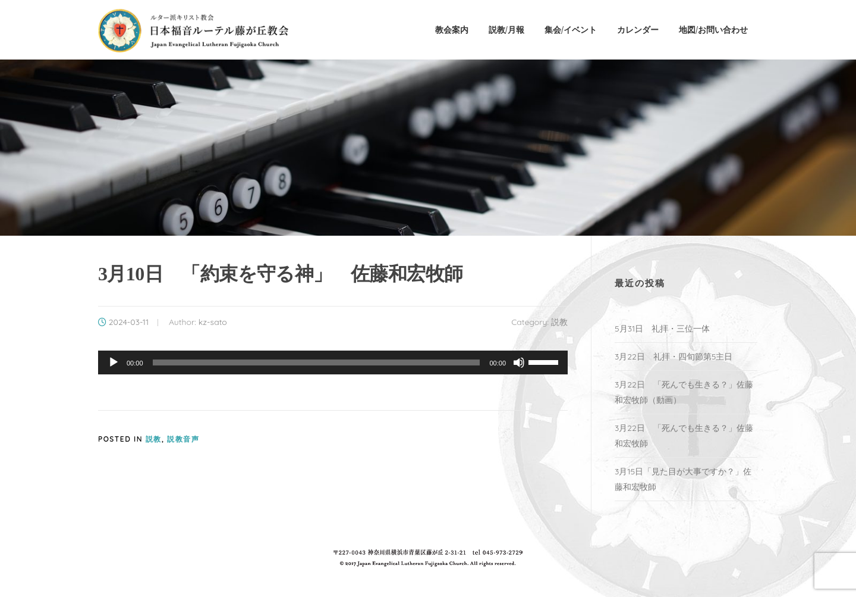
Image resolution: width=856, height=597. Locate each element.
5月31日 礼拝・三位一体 (666, 328)
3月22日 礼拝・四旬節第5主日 (673, 356)
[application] (333, 362)
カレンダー (638, 29)
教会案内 (451, 29)
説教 (559, 322)
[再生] (113, 362)
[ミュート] (519, 362)
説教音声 (183, 439)
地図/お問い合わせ (713, 29)
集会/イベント (571, 29)
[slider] (316, 362)
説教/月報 (506, 29)
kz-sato (213, 322)
